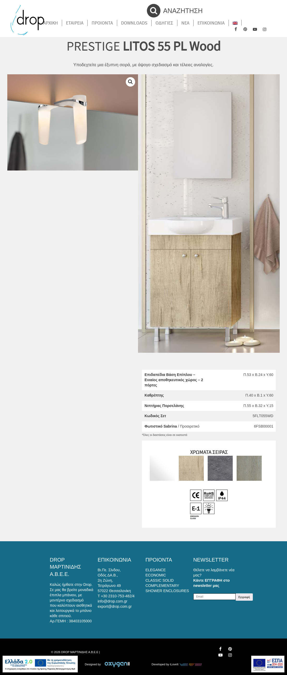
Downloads (134, 23)
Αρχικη (50, 23)
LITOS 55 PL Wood (172, 46)
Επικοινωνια (211, 23)
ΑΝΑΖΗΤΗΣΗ (175, 10)
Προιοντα (102, 23)
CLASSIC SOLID (160, 580)
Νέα (185, 23)
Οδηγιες (164, 23)
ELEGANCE (156, 570)
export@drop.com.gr (115, 606)
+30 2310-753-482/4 (118, 596)
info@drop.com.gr (112, 601)
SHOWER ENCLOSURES (167, 591)
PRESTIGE (93, 46)
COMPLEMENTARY (162, 585)
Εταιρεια (74, 23)
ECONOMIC (156, 575)
